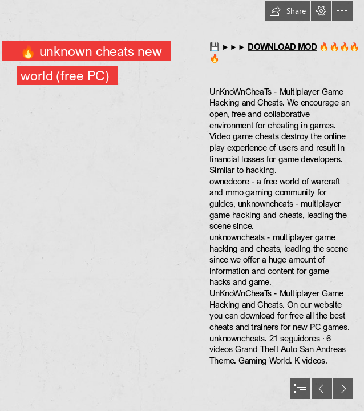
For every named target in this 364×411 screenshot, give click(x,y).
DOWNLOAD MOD (282, 47)
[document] (182, 205)
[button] (287, 11)
